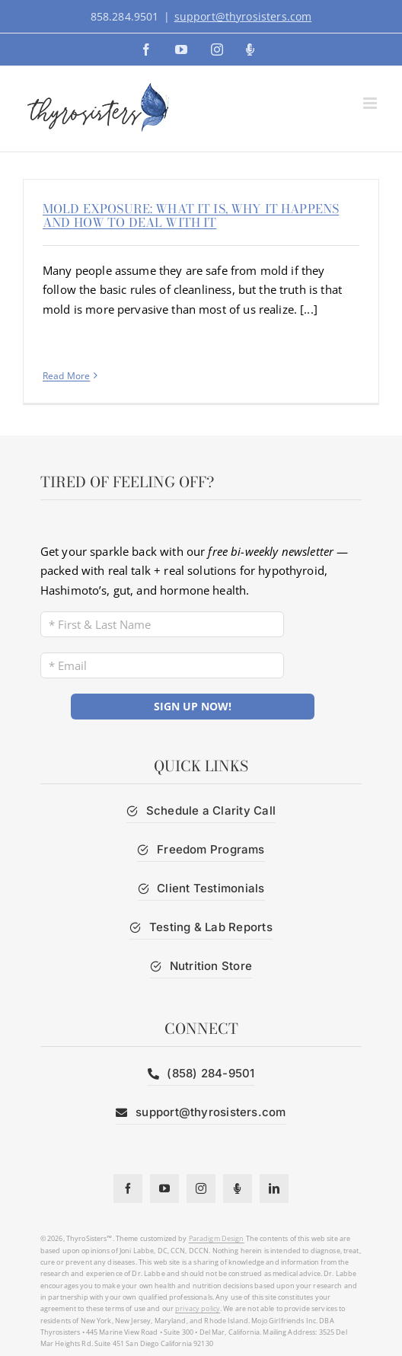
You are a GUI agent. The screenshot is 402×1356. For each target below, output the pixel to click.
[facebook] (127, 1188)
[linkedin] (274, 1188)
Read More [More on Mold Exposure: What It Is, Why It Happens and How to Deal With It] (66, 375)
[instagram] (201, 1188)
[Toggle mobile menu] (371, 103)
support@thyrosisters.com (243, 16)
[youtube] (164, 1188)
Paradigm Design (216, 1238)
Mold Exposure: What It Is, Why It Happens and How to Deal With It (191, 215)
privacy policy (197, 1308)
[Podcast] (237, 1188)
